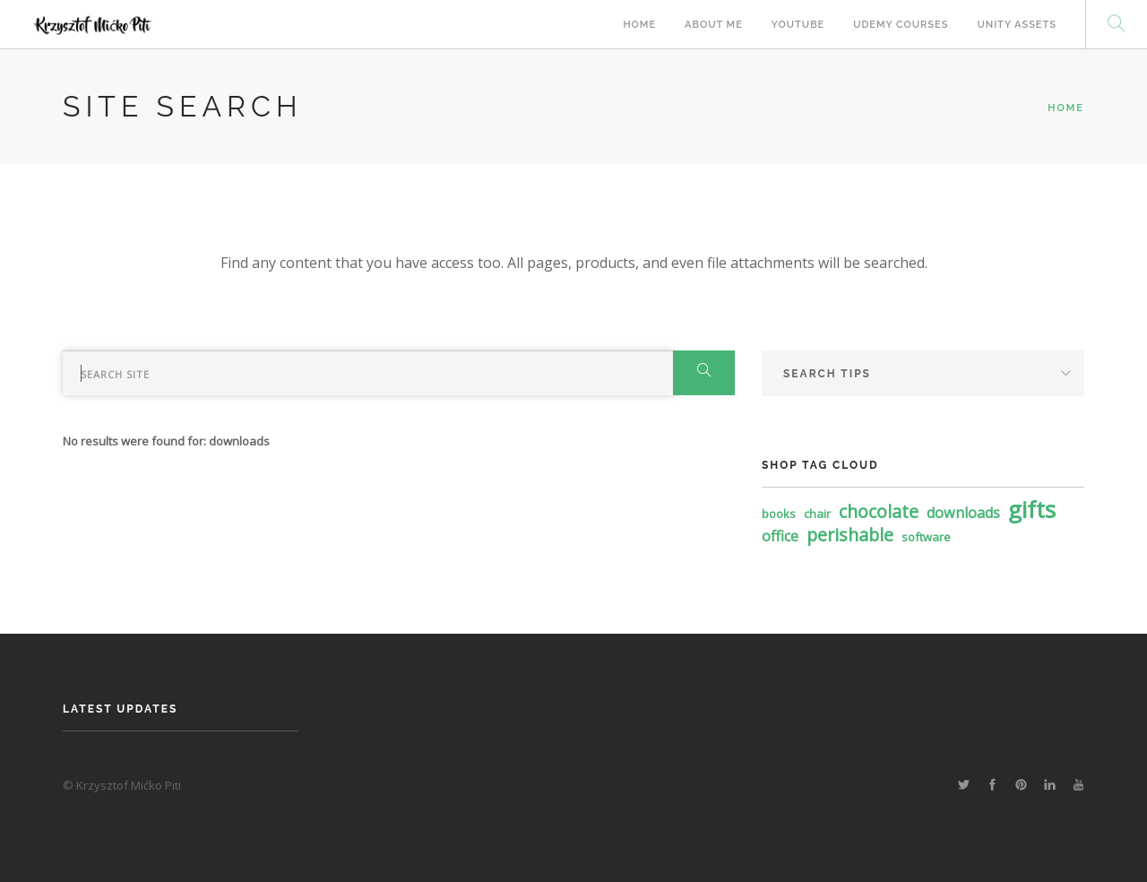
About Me (714, 24)
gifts (1032, 509)
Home (639, 24)
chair (817, 514)
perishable (849, 535)
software (926, 537)
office (780, 536)
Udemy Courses (900, 24)
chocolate (878, 511)
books (779, 514)
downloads (963, 513)
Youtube (798, 24)
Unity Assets (1016, 24)
